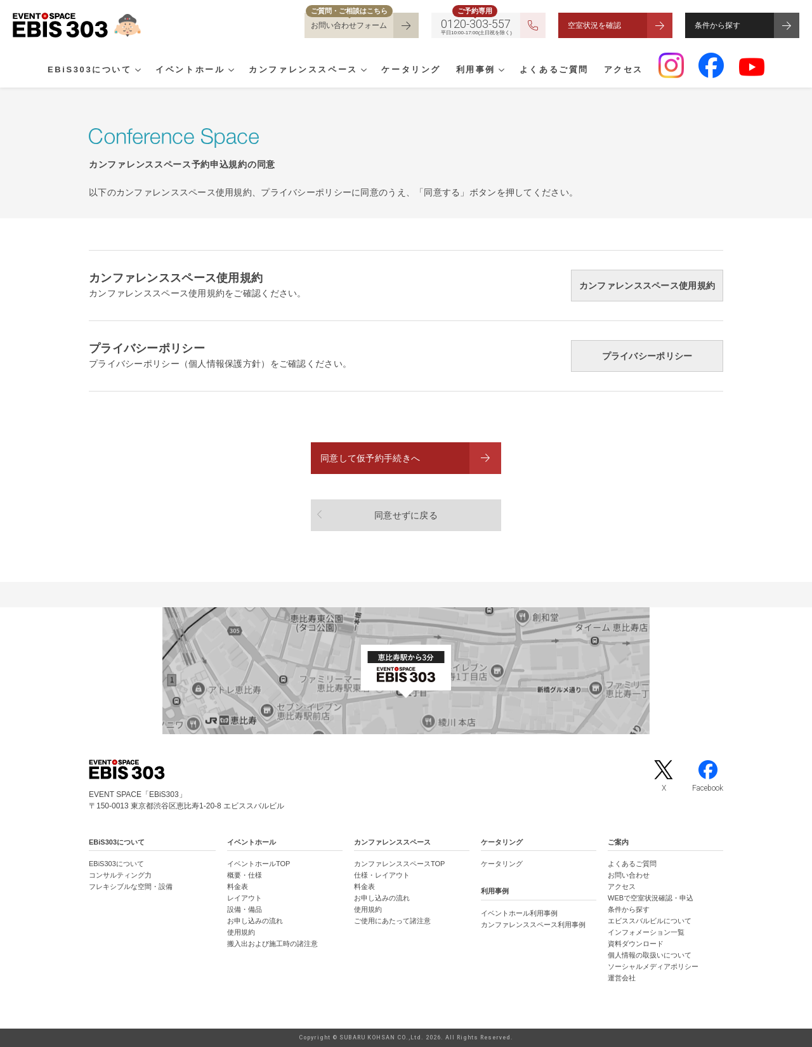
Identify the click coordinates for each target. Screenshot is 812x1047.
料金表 (237, 886)
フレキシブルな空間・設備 (131, 886)
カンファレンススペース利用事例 (533, 924)
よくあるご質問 (554, 70)
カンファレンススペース (303, 70)
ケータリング (411, 70)
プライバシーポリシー (647, 356)
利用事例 (475, 70)
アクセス (623, 70)
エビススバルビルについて (649, 921)
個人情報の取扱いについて (649, 955)
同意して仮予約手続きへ (370, 458)
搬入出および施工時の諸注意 (272, 943)
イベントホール (190, 70)
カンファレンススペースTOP (399, 863)
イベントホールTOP (258, 863)
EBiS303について (90, 70)
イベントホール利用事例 (519, 913)
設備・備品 (244, 909)
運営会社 (622, 978)
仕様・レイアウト (382, 875)
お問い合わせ (629, 875)
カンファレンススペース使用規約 (647, 285)
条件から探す (717, 25)
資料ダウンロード (636, 943)
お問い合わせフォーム (349, 25)
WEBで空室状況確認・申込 (650, 898)
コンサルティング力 (120, 875)
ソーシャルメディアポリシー (653, 966)
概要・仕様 (244, 875)
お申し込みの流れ (255, 921)
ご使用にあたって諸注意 (392, 921)
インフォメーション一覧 (646, 932)
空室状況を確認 (594, 25)
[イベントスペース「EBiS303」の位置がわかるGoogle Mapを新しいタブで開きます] (406, 670)
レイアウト (244, 898)
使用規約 (241, 932)
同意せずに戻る (406, 515)
